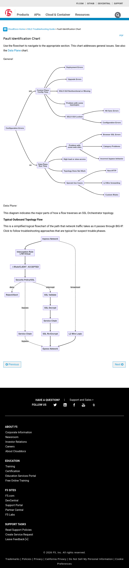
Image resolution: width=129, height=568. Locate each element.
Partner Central (14, 510)
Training (10, 466)
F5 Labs (10, 514)
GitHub (90, 3)
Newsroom (11, 437)
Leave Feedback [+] (16, 539)
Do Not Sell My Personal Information (91, 559)
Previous (12, 364)
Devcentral (104, 3)
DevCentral (11, 500)
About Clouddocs (15, 451)
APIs (37, 14)
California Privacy (56, 559)
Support (118, 3)
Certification (12, 471)
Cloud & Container (58, 14)
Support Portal (14, 505)
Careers (10, 446)
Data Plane (14, 50)
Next (119, 364)
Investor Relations (16, 441)
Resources (82, 14)
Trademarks (12, 559)
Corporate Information (18, 432)
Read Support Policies (18, 529)
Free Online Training (17, 480)
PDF (121, 35)
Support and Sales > (81, 399)
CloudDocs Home (16, 29)
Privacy (38, 559)
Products (23, 14)
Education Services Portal (20, 475)
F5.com (80, 3)
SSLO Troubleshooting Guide (41, 29)
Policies (26, 559)
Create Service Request (19, 534)
